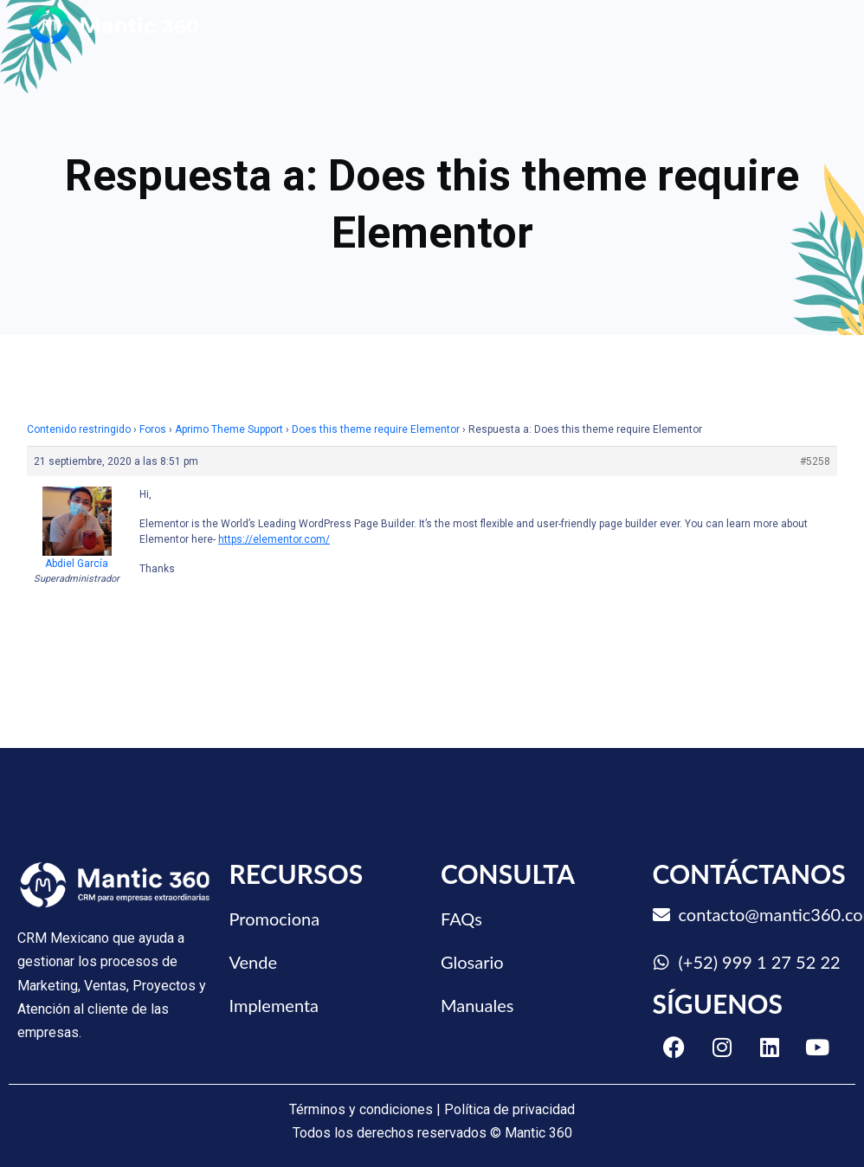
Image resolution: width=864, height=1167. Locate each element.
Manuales (477, 1005)
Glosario (472, 961)
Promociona (274, 918)
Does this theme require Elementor (376, 429)
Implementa (274, 1005)
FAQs (461, 918)
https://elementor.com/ (274, 539)
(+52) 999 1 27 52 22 (760, 961)
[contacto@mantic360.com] (661, 915)
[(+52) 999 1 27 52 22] (661, 962)
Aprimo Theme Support (229, 429)
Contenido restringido (79, 429)
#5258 (815, 461)
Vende (253, 961)
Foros (152, 429)
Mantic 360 (538, 1133)
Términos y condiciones (361, 1109)
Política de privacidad (509, 1109)
